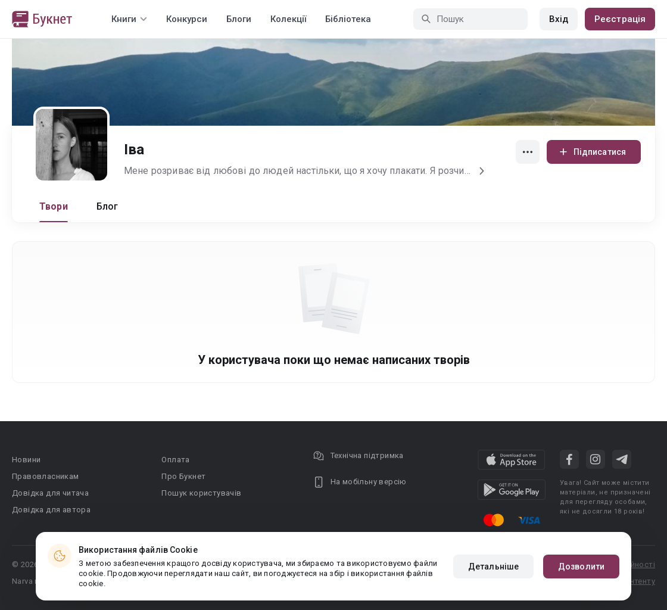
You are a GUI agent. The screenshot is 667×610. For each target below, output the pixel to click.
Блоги (238, 19)
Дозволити (581, 566)
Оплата (175, 459)
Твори (53, 206)
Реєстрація (620, 19)
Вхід (558, 19)
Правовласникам (45, 476)
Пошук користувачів (201, 492)
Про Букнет (183, 476)
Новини (26, 459)
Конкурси (186, 19)
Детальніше (493, 566)
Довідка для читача (50, 492)
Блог (107, 206)
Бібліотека (348, 19)
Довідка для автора (51, 509)
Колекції (288, 19)
